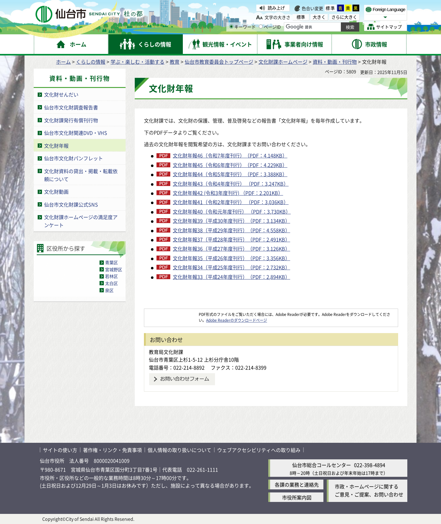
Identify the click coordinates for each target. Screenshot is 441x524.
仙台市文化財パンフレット (73, 158)
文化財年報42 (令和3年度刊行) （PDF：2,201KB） (228, 192)
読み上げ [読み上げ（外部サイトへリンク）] (276, 8)
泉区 (109, 290)
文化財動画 (56, 191)
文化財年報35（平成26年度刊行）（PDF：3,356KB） (231, 258)
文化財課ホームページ (282, 61)
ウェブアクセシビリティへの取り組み (258, 450)
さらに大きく (344, 17)
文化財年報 (56, 145)
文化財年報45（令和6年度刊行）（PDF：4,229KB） (230, 164)
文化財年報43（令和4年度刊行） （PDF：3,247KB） (230, 183)
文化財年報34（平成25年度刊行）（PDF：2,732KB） (231, 267)
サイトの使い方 (60, 450)
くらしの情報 (90, 61)
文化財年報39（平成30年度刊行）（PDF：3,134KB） (231, 220)
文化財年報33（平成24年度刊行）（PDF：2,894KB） (231, 276)
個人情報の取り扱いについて (179, 450)
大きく (319, 17)
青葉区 (111, 262)
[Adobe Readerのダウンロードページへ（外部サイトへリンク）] (171, 314)
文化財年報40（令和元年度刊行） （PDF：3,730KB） (232, 211)
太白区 (111, 283)
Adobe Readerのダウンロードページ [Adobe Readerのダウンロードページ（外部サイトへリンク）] (236, 320)
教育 (174, 61)
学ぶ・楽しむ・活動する (137, 61)
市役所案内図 (296, 497)
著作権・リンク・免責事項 (112, 450)
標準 (330, 8)
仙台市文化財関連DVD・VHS (75, 132)
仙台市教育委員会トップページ (219, 61)
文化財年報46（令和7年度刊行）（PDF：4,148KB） (230, 155)
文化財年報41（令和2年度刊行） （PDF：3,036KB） (230, 202)
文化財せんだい (61, 94)
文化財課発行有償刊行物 (71, 120)
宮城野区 (113, 269)
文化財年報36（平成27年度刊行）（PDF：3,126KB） (231, 248)
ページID (270, 27)
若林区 (111, 276)
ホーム (63, 61)
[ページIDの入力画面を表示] (261, 26)
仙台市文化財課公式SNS (71, 204)
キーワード (242, 27)
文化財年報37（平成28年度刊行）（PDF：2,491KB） (231, 239)
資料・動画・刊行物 (335, 61)
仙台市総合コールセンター (321, 465)
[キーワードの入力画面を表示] (231, 26)
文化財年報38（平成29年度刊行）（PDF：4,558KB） (231, 230)
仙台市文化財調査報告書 (71, 107)
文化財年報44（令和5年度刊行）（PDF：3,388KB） (230, 174)
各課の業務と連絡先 (297, 484)
